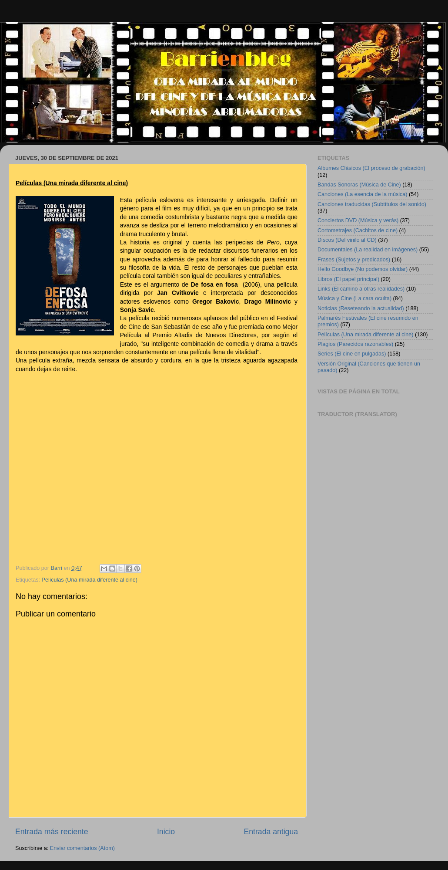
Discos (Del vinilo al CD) (347, 240)
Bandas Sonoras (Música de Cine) (359, 185)
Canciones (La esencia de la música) (363, 194)
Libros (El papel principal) (348, 279)
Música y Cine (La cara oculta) (354, 298)
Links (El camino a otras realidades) (361, 289)
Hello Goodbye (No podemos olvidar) (363, 269)
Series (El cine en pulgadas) (352, 354)
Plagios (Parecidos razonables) (355, 344)
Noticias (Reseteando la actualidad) (361, 308)
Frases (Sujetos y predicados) (354, 260)
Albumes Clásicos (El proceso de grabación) (371, 168)
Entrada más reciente (51, 831)
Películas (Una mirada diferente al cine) (90, 580)
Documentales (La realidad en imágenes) (368, 250)
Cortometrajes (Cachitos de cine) (358, 230)
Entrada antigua (271, 831)
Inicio (166, 831)
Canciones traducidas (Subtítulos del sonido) (372, 204)
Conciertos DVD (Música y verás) (358, 220)
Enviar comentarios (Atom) (82, 848)
